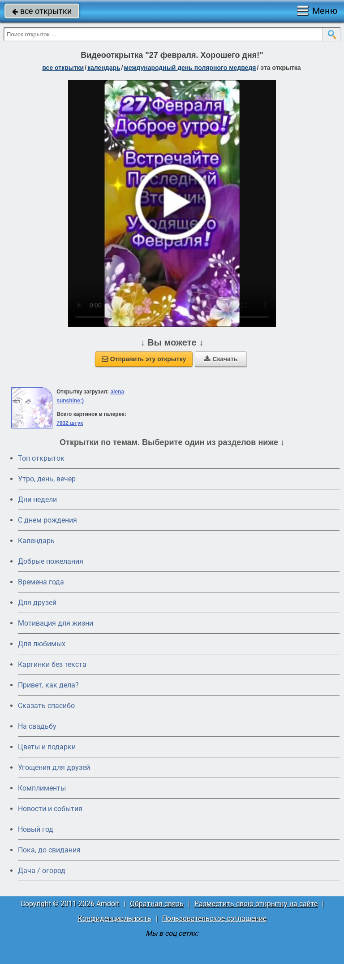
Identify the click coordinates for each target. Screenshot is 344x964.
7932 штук (69, 423)
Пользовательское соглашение (214, 918)
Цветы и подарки (47, 747)
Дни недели (37, 499)
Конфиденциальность (114, 918)
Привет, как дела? (48, 685)
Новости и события (50, 808)
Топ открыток (41, 458)
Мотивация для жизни (55, 623)
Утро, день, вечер (47, 479)
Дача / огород (41, 870)
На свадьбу (37, 726)
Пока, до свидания (49, 850)
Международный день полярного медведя (190, 67)
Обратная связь (157, 903)
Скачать (220, 359)
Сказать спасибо (46, 705)
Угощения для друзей (54, 767)
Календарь (103, 67)
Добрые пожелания (50, 561)
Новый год (35, 829)
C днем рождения (47, 520)
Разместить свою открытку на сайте (256, 903)
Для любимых (41, 644)
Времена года (41, 582)
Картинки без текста (52, 664)
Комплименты (42, 788)
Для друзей (37, 602)
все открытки (42, 11)
